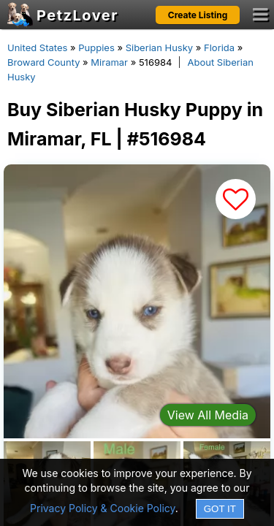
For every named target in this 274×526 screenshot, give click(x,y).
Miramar (109, 62)
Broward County (43, 62)
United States (37, 47)
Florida (219, 47)
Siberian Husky (160, 47)
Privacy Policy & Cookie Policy (102, 508)
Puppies (96, 47)
